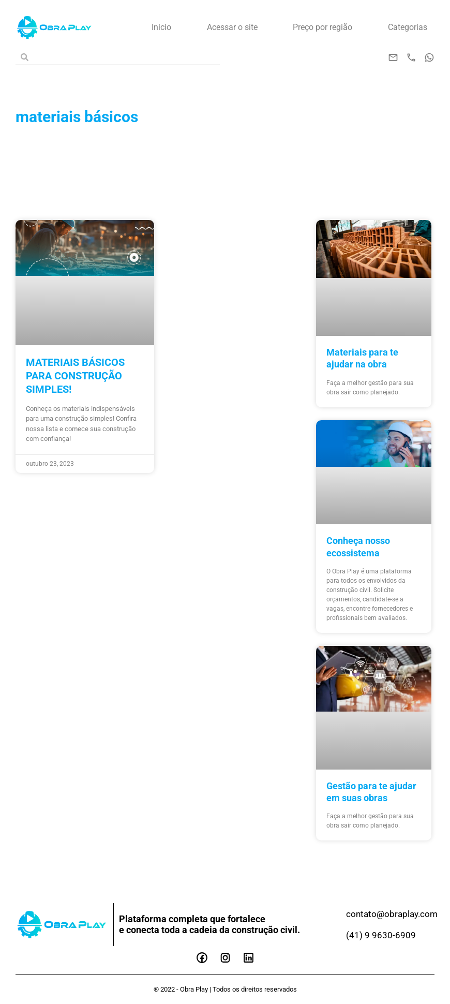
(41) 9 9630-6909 (381, 934)
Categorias (407, 27)
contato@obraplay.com (394, 913)
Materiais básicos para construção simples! (75, 375)
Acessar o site (232, 27)
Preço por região (322, 27)
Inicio (161, 27)
